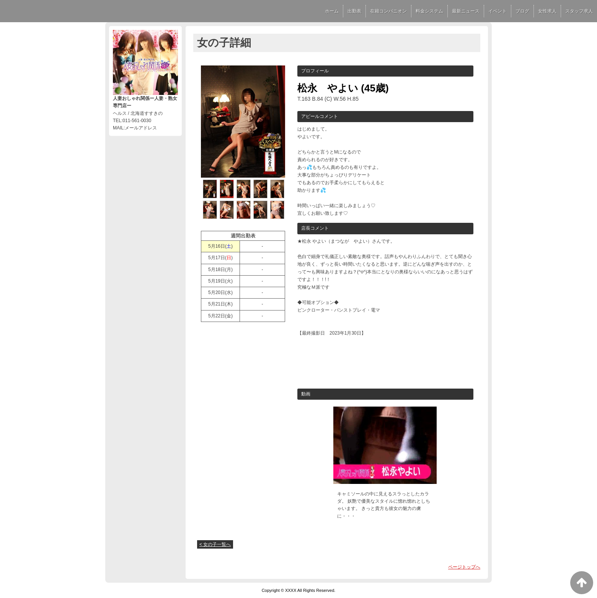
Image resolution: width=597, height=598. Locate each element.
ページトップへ (464, 567)
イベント (497, 11)
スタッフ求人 (579, 11)
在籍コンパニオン (388, 11)
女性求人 (547, 11)
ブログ (522, 11)
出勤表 (354, 11)
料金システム (429, 11)
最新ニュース (466, 11)
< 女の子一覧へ (215, 544)
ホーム (332, 11)
